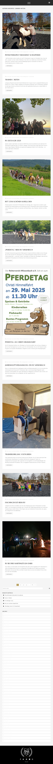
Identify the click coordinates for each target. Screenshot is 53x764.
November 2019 (8, 735)
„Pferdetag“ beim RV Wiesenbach (19, 250)
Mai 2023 (7, 664)
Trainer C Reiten (12, 80)
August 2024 (8, 641)
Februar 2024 (8, 650)
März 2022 (7, 681)
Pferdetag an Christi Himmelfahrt (20, 342)
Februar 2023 (8, 670)
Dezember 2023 (8, 653)
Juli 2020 (7, 718)
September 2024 (8, 639)
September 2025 (8, 619)
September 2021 (8, 692)
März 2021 (7, 706)
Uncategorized (25, 51)
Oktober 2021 (8, 689)
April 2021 (7, 704)
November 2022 (8, 673)
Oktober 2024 (8, 636)
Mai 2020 (7, 721)
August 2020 (8, 715)
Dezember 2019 (8, 732)
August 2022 (8, 675)
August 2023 (8, 661)
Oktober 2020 (8, 712)
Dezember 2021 (8, 687)
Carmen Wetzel (16, 51)
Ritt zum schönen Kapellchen (18, 202)
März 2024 (7, 647)
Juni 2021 (7, 698)
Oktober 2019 (8, 737)
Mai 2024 (7, 644)
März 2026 (7, 613)
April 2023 (7, 667)
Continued (9, 65)
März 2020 (7, 726)
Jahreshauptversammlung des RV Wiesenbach (25, 365)
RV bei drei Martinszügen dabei (18, 563)
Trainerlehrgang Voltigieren (18, 454)
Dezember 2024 (8, 633)
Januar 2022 (7, 684)
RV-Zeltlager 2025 (13, 141)
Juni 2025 (7, 622)
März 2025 (7, 630)
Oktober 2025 (8, 616)
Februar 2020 (8, 729)
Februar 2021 (8, 709)
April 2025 (7, 627)
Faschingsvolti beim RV (15, 502)
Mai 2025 (7, 625)
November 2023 (8, 656)
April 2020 (7, 723)
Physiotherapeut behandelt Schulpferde (22, 55)
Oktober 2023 (8, 658)
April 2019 (7, 740)
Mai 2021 (7, 701)
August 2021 (7, 695)
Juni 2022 (7, 678)
